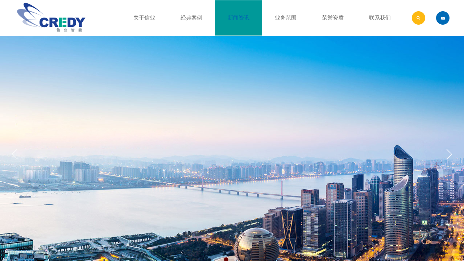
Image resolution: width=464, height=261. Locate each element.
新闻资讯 (238, 18)
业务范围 (286, 18)
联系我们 (380, 18)
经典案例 (191, 18)
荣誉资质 (333, 18)
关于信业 (144, 18)
